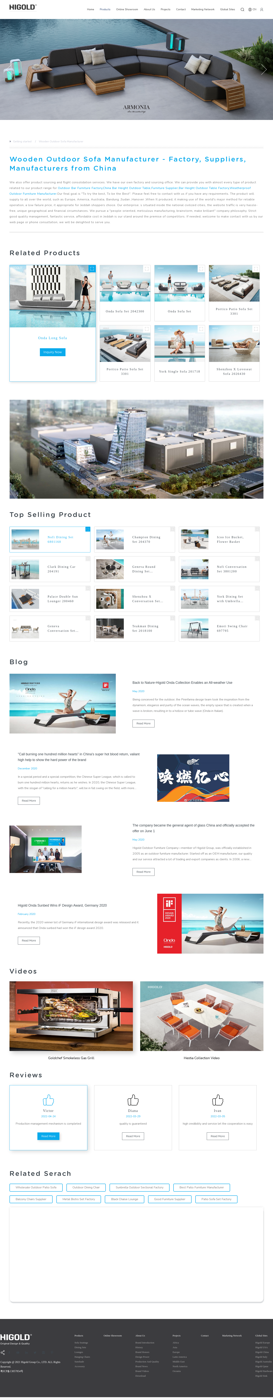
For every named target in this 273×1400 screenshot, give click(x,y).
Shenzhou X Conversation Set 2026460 (146, 599)
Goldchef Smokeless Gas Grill (71, 1059)
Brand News (141, 1369)
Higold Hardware (264, 1373)
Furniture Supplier (164, 188)
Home (90, 9)
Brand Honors (142, 1355)
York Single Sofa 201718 (179, 371)
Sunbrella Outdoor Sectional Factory (140, 1190)
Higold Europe (262, 1345)
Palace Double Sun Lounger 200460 (63, 599)
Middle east (179, 1364)
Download (140, 1378)
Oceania (177, 1373)
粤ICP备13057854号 (11, 1374)
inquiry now (52, 352)
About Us (149, 9)
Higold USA (261, 1350)
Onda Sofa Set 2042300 (125, 311)
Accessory (79, 1369)
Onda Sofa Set (180, 311)
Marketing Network (203, 9)
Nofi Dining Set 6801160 (61, 539)
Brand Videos (142, 1373)
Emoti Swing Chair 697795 (228, 629)
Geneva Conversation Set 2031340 (62, 629)
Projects (165, 9)
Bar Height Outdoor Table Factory (204, 188)
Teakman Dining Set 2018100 (145, 629)
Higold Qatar (261, 1369)
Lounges (78, 1355)
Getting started (22, 141)
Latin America (180, 1359)
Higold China (262, 1355)
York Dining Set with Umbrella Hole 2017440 (230, 599)
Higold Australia (263, 1364)
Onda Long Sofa (52, 338)
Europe (176, 1355)
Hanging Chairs (82, 1359)
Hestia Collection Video (202, 1059)
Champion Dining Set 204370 (146, 539)
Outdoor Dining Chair (86, 1190)
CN (252, 9)
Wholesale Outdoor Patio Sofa (36, 1190)
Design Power (142, 1359)
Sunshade (79, 1364)
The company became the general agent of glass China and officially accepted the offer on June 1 (192, 829)
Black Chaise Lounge (125, 1202)
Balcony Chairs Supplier (31, 1202)
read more (143, 724)
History (139, 1350)
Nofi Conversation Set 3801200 (232, 569)
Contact (181, 9)
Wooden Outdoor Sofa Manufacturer (61, 141)
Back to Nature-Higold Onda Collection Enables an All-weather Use (183, 683)
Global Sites (227, 9)
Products (105, 9)
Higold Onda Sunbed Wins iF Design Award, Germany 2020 (63, 907)
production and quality (147, 1364)
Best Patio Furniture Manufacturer (203, 1190)
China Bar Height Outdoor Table (127, 188)
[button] (9, 69)
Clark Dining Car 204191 (62, 569)
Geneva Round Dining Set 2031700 (144, 569)
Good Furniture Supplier (171, 1202)
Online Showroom (127, 9)
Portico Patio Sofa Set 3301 (234, 311)
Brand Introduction (144, 1345)
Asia (175, 1350)
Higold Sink (261, 1378)
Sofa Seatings (81, 1345)
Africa (176, 1345)
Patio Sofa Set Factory (218, 1202)
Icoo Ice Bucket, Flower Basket (230, 539)
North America (180, 1369)
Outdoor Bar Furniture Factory (80, 188)
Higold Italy (261, 1359)
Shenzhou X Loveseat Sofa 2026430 (234, 371)
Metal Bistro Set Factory (79, 1202)
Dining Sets (80, 1350)
